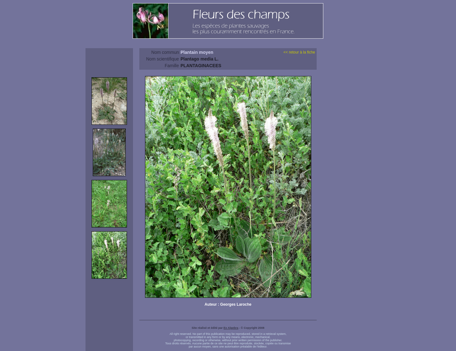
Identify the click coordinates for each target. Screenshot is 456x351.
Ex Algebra (231, 327)
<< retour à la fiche (299, 52)
